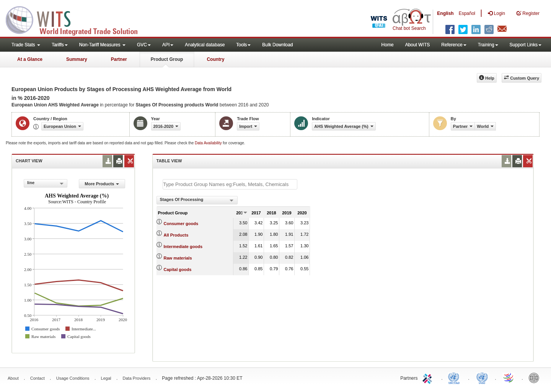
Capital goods (178, 269)
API (167, 44)
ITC (428, 377)
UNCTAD (455, 377)
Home (387, 44)
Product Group (167, 59)
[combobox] (45, 183)
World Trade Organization (509, 377)
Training (488, 44)
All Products (176, 235)
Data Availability (209, 143)
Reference (453, 44)
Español (467, 13)
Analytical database (205, 44)
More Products (102, 183)
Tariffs (60, 44)
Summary (76, 59)
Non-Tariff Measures (102, 44)
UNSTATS (482, 377)
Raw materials (178, 258)
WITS (76, 19)
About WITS (417, 44)
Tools (243, 44)
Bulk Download (277, 44)
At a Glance (29, 59)
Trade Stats (25, 44)
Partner (119, 59)
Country (215, 59)
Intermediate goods (183, 246)
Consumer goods (181, 223)
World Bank (535, 377)
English (445, 13)
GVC (144, 44)
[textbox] (230, 184)
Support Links (525, 44)
